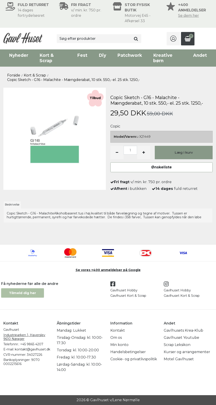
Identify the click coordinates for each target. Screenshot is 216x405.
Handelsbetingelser (128, 352)
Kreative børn (162, 58)
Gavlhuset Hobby (123, 290)
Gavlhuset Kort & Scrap (128, 296)
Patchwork (129, 55)
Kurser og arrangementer (187, 352)
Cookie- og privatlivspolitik (133, 359)
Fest (82, 55)
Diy (102, 55)
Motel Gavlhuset (179, 359)
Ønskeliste (161, 167)
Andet (200, 55)
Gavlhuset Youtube (181, 337)
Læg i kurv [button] (184, 152)
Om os (116, 337)
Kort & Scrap (46, 58)
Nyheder (18, 55)
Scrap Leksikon (177, 345)
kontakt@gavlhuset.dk (32, 349)
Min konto (119, 345)
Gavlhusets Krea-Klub (183, 330)
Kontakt (117, 330)
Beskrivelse (12, 204)
